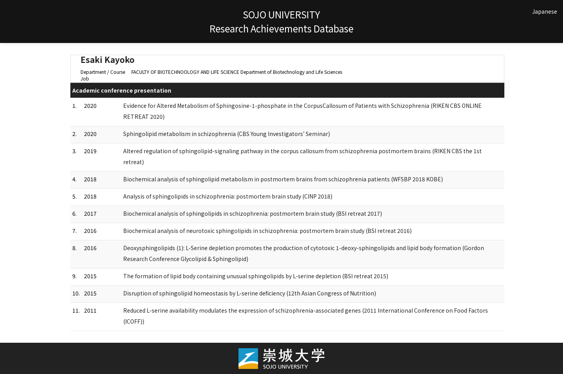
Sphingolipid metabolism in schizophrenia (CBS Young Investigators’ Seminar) (226, 134)
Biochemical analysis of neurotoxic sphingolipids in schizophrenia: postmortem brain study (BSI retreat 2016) (267, 230)
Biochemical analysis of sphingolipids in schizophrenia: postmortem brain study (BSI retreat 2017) (252, 213)
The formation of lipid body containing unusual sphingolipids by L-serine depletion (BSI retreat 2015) (255, 276)
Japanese (544, 11)
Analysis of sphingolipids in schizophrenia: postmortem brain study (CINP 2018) (227, 196)
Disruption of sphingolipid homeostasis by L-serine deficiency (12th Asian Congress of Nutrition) (249, 293)
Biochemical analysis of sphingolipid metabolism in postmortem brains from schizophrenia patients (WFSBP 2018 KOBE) (283, 179)
